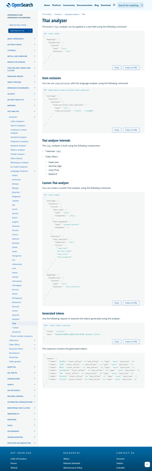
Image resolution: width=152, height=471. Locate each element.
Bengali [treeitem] (15, 188)
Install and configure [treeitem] (17, 56)
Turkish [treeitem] (15, 327)
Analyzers (58, 14)
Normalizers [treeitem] (14, 353)
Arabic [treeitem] (15, 175)
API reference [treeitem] (13, 431)
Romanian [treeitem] (16, 302)
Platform (56, 5)
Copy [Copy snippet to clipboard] (116, 67)
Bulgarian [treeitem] (16, 196)
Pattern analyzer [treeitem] (18, 150)
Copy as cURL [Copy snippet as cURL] (131, 67)
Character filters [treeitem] (16, 349)
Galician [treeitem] (15, 239)
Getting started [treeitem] (14, 44)
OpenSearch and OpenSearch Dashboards (19, 16)
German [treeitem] (15, 243)
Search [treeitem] (10, 384)
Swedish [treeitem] (16, 319)
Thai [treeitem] (14, 323)
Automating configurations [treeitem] (19, 402)
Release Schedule (71, 463)
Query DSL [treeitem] (11, 367)
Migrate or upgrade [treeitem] (16, 62)
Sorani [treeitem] (15, 310)
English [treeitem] (15, 222)
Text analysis (47, 14)
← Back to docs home (16, 25)
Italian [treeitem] (15, 272)
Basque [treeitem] (15, 184)
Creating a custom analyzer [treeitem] (19, 131)
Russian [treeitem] (15, 306)
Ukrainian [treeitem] (16, 332)
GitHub (14, 467)
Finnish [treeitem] (15, 230)
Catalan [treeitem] (15, 200)
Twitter (119, 463)
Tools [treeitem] (10, 425)
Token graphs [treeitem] (15, 361)
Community (69, 5)
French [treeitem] (15, 234)
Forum (14, 463)
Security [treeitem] (11, 94)
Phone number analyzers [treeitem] (22, 336)
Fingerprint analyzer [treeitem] (19, 141)
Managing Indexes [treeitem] (15, 76)
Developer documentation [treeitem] (19, 443)
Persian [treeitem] (15, 289)
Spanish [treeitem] (15, 315)
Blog (96, 5)
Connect (120, 458)
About (47, 5)
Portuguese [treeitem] (17, 298)
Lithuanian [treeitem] (17, 281)
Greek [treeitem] (14, 247)
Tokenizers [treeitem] (13, 340)
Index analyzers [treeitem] (17, 121)
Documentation (84, 5)
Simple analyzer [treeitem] (18, 154)
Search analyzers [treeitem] (18, 125)
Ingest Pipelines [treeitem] (14, 82)
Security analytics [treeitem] (15, 100)
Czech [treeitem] (14, 209)
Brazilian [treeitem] (16, 192)
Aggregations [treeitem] (13, 379)
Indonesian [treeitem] (17, 264)
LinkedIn (120, 467)
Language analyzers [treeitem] (19, 171)
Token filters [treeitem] (14, 344)
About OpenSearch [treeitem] (15, 39)
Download (106, 5)
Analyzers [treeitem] (13, 117)
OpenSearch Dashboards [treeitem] (18, 88)
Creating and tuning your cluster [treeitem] (18, 69)
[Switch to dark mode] (114, 5)
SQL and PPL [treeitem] (12, 373)
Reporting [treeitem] (11, 420)
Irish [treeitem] (14, 268)
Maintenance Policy (72, 467)
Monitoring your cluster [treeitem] (18, 408)
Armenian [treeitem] (16, 179)
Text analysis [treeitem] (13, 111)
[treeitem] (34, 38)
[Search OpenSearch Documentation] (130, 5)
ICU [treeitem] (13, 260)
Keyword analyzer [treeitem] (18, 145)
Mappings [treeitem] (11, 105)
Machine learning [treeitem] (15, 396)
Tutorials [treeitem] (11, 50)
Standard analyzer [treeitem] (19, 137)
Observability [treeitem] (13, 414)
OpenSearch (20, 5)
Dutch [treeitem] (14, 217)
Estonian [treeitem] (16, 226)
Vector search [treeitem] (13, 390)
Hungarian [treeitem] (17, 255)
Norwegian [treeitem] (17, 285)
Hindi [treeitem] (14, 251)
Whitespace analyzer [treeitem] (20, 162)
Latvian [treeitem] (15, 277)
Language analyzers (72, 14)
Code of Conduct (18, 458)
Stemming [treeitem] (13, 357)
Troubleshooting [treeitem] (15, 437)
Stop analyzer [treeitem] (17, 158)
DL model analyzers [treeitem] (19, 167)
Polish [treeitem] (14, 294)
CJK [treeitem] (13, 205)
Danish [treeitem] (15, 213)
